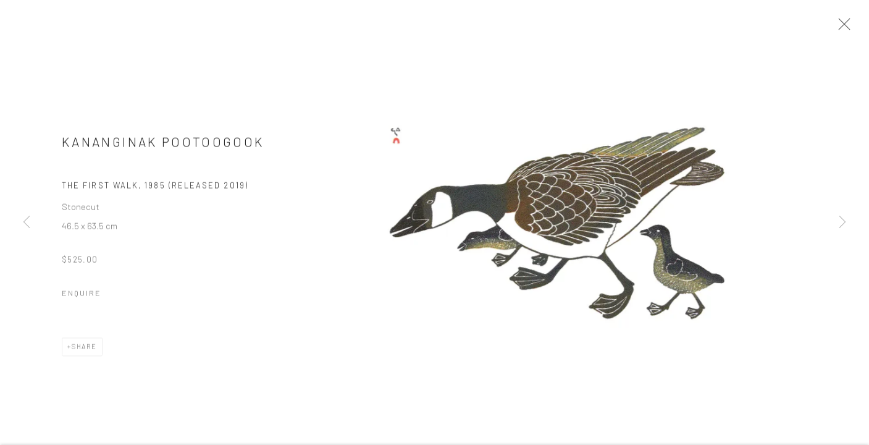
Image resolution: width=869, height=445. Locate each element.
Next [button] (842, 222)
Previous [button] (26, 222)
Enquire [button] (81, 297)
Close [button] (843, 28)
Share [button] (84, 351)
